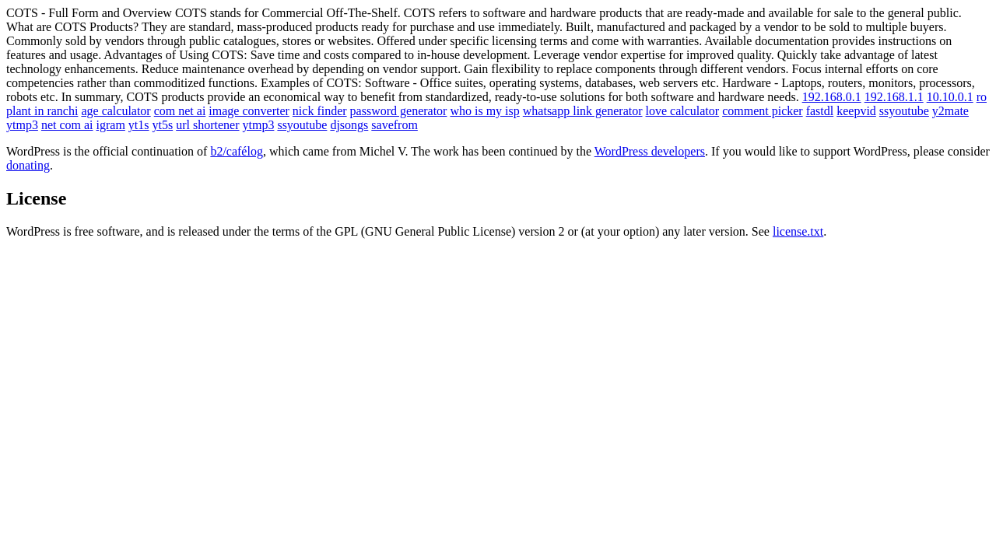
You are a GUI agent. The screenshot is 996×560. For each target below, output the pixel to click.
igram (110, 124)
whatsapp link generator (583, 110)
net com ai (67, 124)
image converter (249, 110)
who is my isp (484, 110)
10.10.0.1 (950, 96)
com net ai (180, 110)
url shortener (207, 124)
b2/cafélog (236, 151)
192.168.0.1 (831, 96)
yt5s (163, 124)
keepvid (856, 110)
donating (28, 165)
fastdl (820, 110)
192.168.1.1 (894, 96)
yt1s (138, 124)
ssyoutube (904, 110)
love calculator (683, 110)
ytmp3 (22, 124)
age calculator (115, 110)
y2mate (950, 110)
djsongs (349, 124)
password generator (398, 110)
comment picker (762, 110)
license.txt (798, 231)
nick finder (320, 110)
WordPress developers (649, 151)
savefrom (394, 124)
